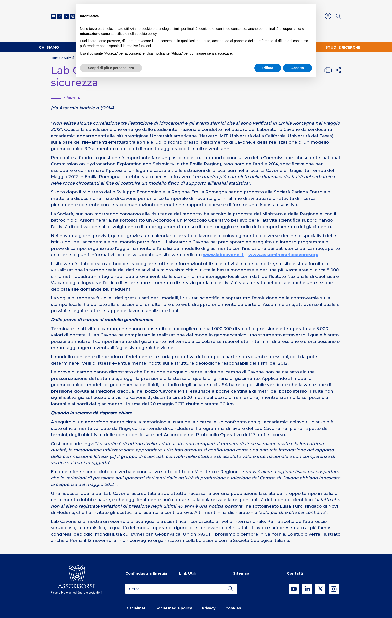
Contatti (295, 573)
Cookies (233, 608)
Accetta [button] (297, 68)
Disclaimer (136, 608)
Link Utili (187, 573)
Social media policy (174, 608)
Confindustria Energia (146, 573)
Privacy (209, 608)
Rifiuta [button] (268, 68)
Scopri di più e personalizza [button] (111, 68)
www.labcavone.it (223, 254)
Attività (69, 58)
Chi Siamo (49, 47)
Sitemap (241, 573)
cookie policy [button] (146, 34)
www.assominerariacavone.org (283, 254)
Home (55, 58)
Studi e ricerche (343, 47)
